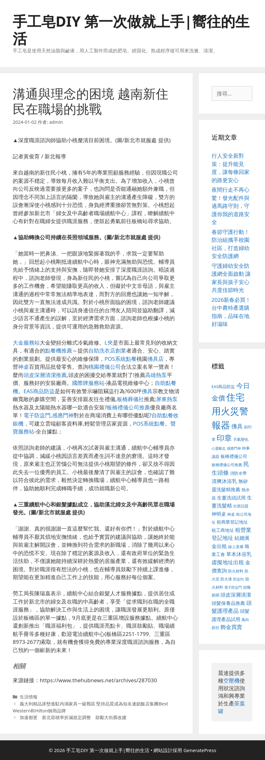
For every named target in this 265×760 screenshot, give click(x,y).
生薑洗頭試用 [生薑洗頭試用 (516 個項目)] (231, 497)
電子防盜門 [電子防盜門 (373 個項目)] (233, 587)
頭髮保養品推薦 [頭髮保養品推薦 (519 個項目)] (228, 603)
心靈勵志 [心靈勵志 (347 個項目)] (219, 448)
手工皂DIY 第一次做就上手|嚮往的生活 (131, 29)
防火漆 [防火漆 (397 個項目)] (226, 579)
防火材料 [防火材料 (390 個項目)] (235, 571)
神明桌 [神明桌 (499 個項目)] (219, 514)
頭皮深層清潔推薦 (45, 375)
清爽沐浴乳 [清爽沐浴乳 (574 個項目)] (224, 481)
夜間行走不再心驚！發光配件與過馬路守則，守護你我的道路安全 (230, 206)
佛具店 (155, 358)
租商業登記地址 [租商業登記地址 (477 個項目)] (232, 522)
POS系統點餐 (121, 358)
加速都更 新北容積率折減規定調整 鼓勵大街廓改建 (73, 717)
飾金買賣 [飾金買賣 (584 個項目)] (231, 627)
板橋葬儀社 (130, 399)
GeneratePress (199, 750)
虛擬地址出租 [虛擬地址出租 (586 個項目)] (228, 562)
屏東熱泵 (167, 399)
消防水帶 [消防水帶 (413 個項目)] (238, 473)
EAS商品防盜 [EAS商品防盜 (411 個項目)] (223, 386)
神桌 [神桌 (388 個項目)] (231, 514)
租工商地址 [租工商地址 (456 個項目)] (223, 530)
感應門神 (63, 415)
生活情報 (28, 697)
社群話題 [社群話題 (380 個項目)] (240, 505)
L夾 (109, 342)
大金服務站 (26, 342)
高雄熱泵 (156, 375)
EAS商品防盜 (39, 391)
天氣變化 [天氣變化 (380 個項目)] (240, 439)
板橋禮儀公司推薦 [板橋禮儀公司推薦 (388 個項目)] (227, 464)
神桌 (23, 366)
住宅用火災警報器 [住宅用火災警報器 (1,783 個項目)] (230, 411)
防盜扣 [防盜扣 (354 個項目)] (238, 579)
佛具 (147, 391)
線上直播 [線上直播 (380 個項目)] (235, 546)
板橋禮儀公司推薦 (128, 407)
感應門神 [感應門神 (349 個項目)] (234, 448)
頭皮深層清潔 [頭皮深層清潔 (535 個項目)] (236, 594)
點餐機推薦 (58, 350)
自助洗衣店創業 (107, 350)
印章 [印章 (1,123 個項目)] (224, 438)
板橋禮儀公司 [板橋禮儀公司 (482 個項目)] (234, 456)
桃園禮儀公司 (104, 366)
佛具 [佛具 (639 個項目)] (237, 426)
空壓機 (231, 680)
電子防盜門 (37, 415)
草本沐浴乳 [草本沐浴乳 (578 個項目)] (239, 554)
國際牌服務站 (88, 383)
